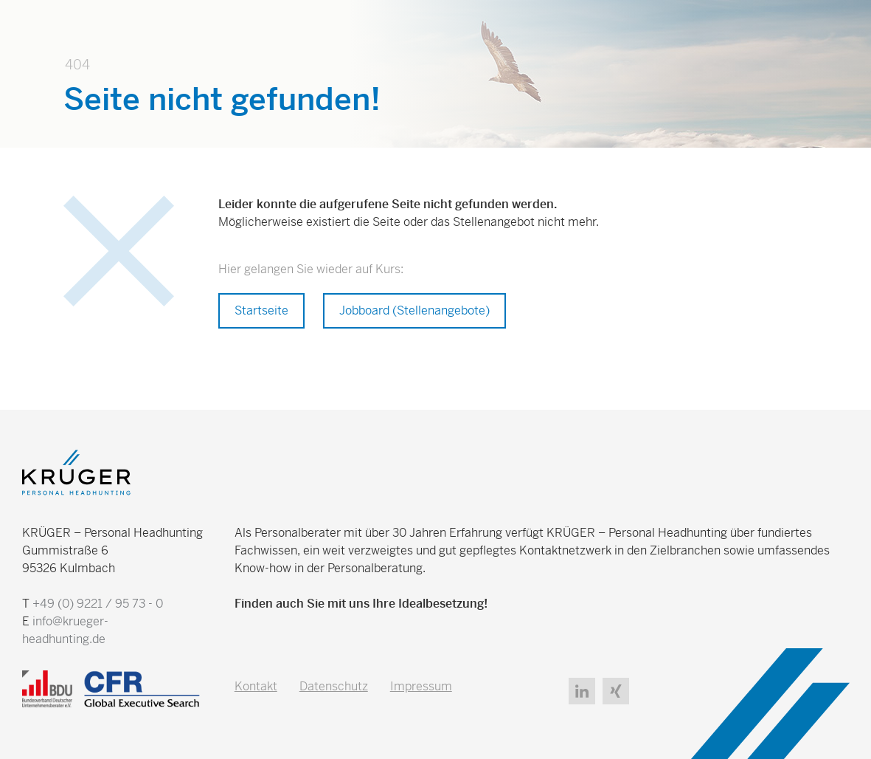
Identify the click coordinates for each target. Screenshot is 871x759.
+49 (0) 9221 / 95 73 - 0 (97, 603)
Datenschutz (333, 686)
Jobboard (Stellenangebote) (414, 310)
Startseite (261, 310)
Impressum (421, 686)
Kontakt (256, 686)
